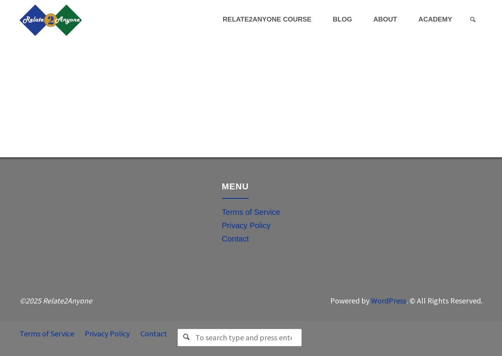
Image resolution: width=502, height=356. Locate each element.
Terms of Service (251, 212)
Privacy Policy (246, 225)
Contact (235, 238)
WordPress (388, 300)
